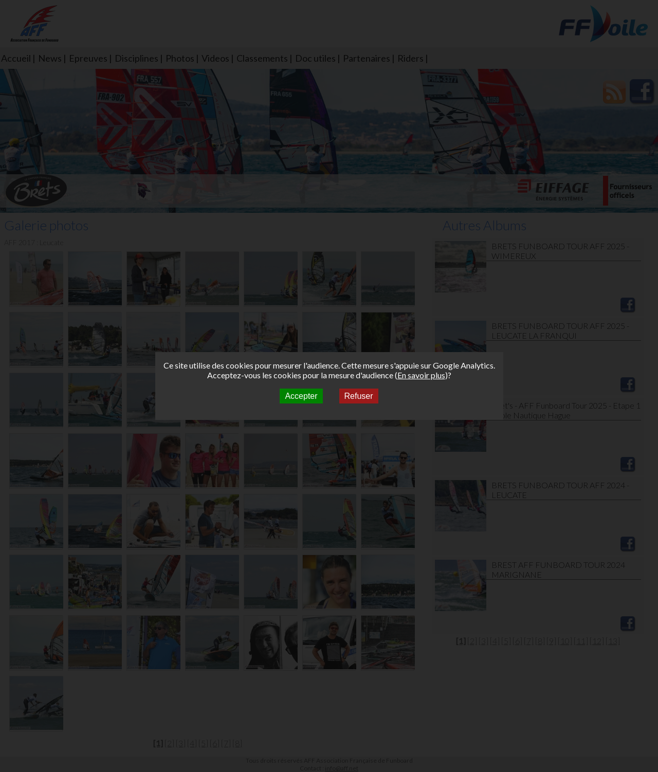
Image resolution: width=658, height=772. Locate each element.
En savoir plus (421, 375)
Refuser (358, 396)
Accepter (301, 396)
